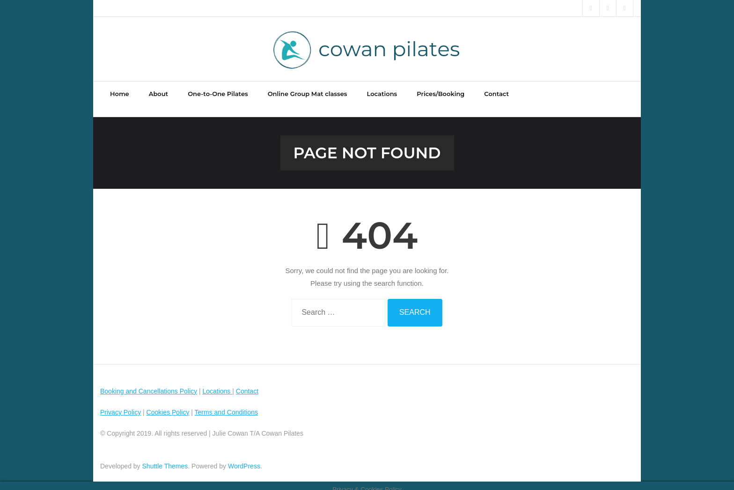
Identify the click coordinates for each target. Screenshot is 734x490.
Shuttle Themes (165, 458)
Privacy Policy (120, 404)
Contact (247, 383)
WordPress (244, 458)
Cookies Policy (168, 404)
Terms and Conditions (226, 404)
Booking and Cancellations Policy (148, 383)
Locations (217, 383)
